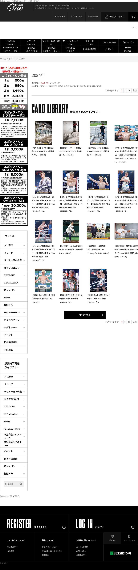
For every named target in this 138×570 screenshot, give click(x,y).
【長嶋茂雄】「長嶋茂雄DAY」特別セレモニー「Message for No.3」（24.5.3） (98, 249)
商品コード (44, 86)
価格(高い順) (84, 86)
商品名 (60, 86)
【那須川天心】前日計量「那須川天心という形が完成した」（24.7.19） (43, 298)
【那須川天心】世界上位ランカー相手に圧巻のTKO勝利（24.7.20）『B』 (98, 298)
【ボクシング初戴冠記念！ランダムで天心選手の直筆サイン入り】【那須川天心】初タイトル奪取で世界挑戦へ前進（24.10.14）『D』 (126, 204)
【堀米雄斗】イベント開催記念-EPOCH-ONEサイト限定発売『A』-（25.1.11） (43, 151)
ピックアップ (55, 83)
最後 (134, 90)
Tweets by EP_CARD (9, 496)
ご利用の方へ (81, 555)
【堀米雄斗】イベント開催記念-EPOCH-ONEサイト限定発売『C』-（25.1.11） (98, 151)
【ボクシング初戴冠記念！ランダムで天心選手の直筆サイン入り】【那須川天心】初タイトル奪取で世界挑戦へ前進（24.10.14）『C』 (98, 204)
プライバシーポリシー (50, 547)
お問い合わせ (93, 17)
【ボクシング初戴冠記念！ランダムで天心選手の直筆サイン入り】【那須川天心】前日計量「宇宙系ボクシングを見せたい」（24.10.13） (126, 155)
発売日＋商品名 (95, 86)
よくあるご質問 (76, 17)
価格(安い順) (74, 86)
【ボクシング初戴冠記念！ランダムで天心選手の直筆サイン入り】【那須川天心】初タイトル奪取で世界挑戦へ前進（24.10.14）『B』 (71, 204)
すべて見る (84, 315)
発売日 (66, 86)
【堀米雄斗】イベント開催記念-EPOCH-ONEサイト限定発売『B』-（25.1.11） (70, 151)
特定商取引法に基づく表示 (52, 551)
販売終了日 (53, 86)
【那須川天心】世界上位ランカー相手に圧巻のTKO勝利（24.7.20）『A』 (71, 298)
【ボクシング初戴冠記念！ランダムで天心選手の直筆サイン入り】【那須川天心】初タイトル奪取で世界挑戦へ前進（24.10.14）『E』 (43, 253)
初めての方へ (12, 547)
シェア (135, 27)
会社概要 (10, 551)
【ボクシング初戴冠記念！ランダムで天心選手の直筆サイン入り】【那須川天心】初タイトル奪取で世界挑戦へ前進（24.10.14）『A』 (43, 204)
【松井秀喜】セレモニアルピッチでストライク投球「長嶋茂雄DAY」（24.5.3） (71, 249)
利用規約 (45, 555)
